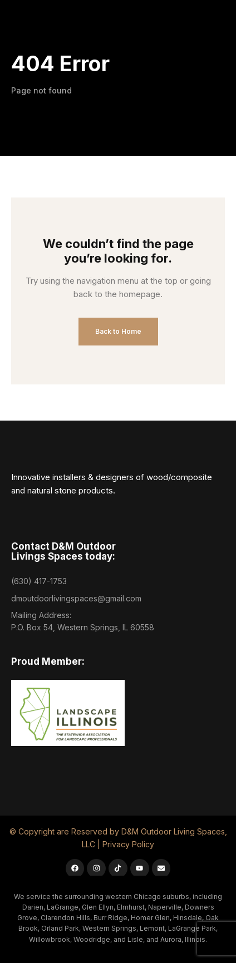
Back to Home (118, 331)
